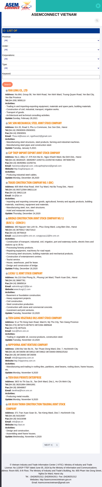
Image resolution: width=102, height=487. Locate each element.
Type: (4, 64)
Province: (6, 37)
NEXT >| (48, 445)
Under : (5, 46)
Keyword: (6, 73)
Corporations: (8, 55)
